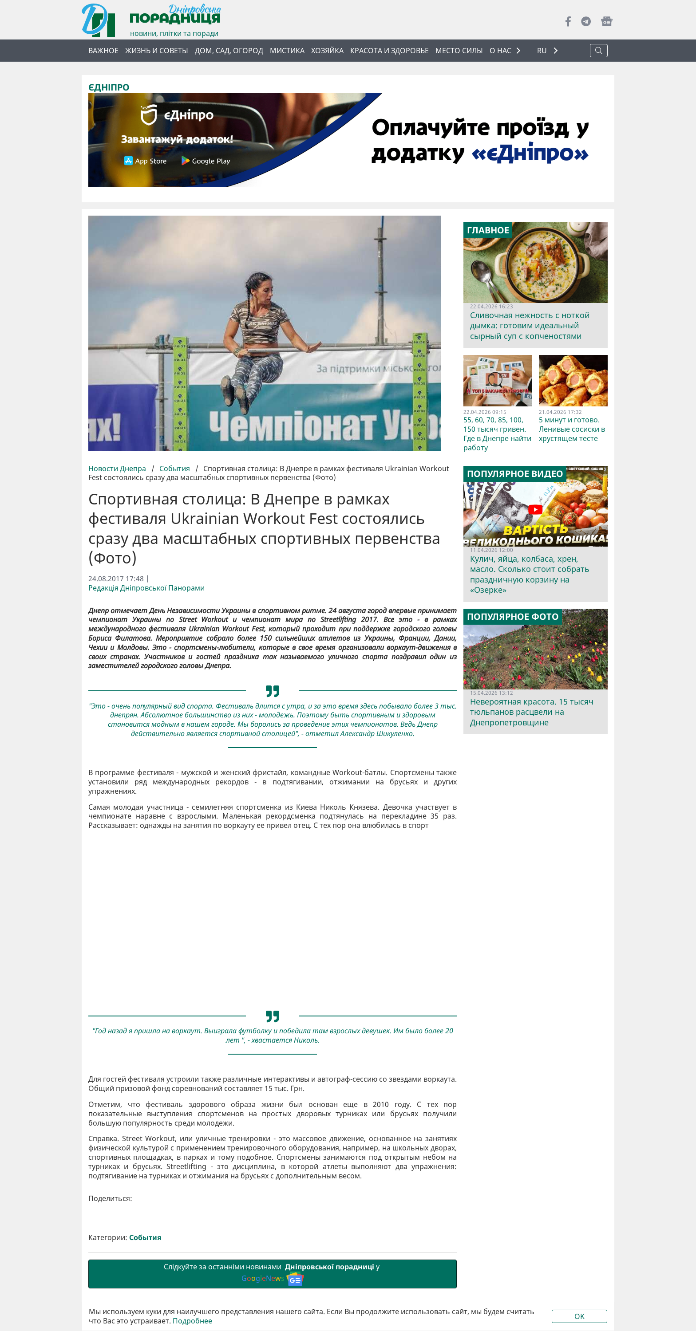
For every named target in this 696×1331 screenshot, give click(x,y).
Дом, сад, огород (229, 50)
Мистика (287, 50)
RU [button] (543, 50)
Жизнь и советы (156, 50)
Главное (488, 230)
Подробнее (192, 1321)
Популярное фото (513, 616)
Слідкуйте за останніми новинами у (272, 1274)
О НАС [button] (500, 50)
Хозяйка (327, 50)
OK (579, 1316)
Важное (103, 50)
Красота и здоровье (389, 50)
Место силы (459, 50)
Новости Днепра (118, 468)
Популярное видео (515, 474)
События (174, 468)
